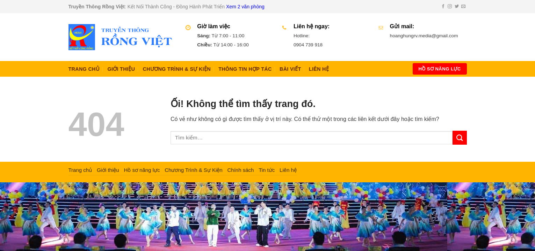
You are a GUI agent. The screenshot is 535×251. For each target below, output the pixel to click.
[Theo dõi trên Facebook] (443, 6)
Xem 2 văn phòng (245, 6)
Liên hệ (319, 69)
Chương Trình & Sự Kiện (176, 69)
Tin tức (267, 170)
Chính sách (240, 170)
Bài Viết (290, 69)
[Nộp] (460, 137)
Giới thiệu (121, 69)
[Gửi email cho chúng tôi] (463, 6)
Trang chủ (84, 69)
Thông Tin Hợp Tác (245, 69)
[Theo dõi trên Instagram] (450, 6)
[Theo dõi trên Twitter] (457, 6)
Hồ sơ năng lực (142, 170)
